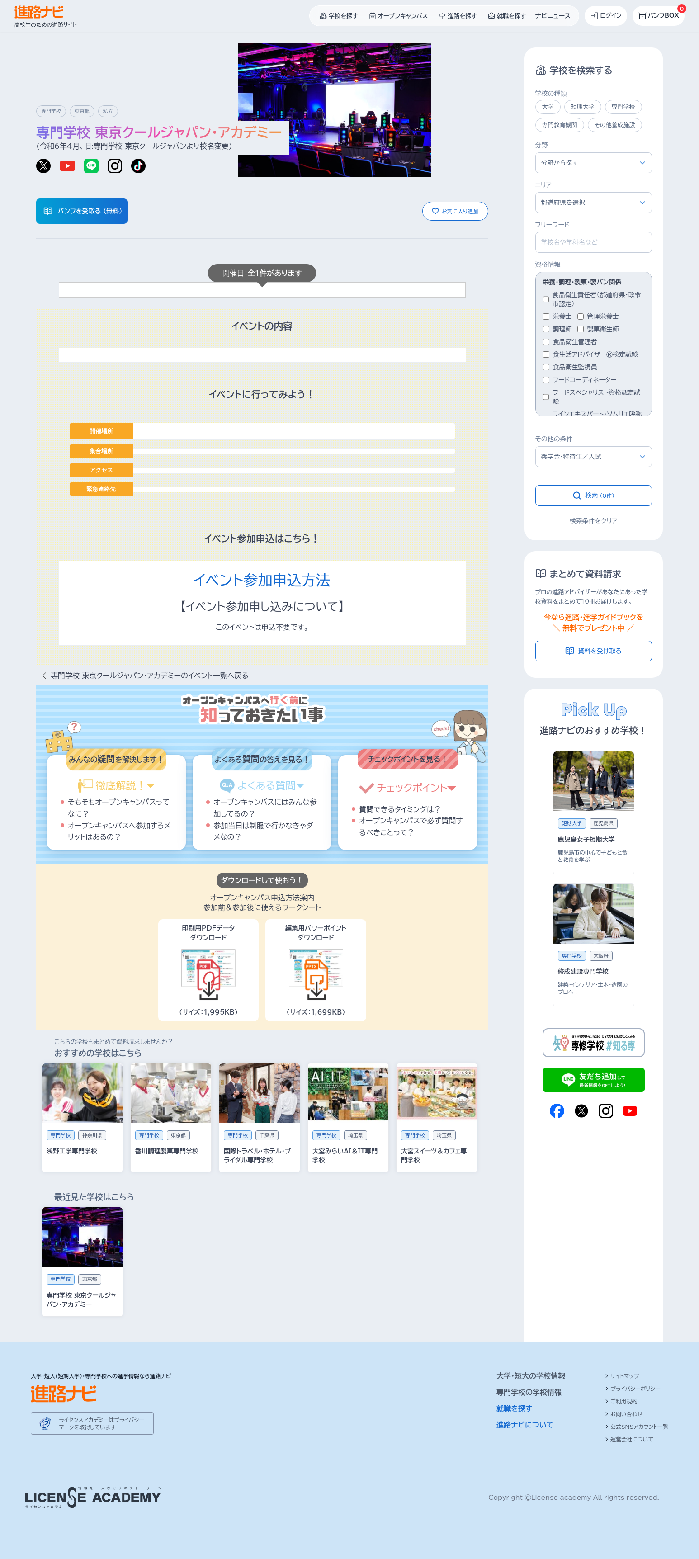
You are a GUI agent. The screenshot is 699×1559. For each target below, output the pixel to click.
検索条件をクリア (594, 521)
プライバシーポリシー (633, 1388)
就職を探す (514, 1408)
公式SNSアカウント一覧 (636, 1426)
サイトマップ (622, 1376)
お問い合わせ (623, 1414)
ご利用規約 (621, 1401)
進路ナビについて (525, 1424)
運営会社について (629, 1439)
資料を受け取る (593, 651)
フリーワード (552, 225)
